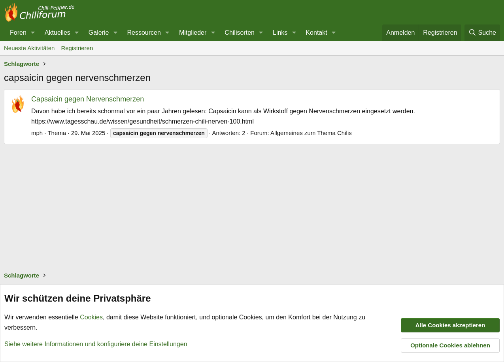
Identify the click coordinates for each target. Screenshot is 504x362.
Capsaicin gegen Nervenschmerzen (87, 99)
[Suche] (482, 32)
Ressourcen (143, 32)
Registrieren (77, 48)
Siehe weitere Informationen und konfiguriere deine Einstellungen (95, 343)
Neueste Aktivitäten (29, 48)
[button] (33, 32)
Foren (18, 32)
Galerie (99, 32)
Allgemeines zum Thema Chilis (311, 132)
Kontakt (316, 32)
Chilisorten (240, 32)
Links (280, 32)
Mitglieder (192, 32)
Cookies (91, 317)
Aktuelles (57, 32)
